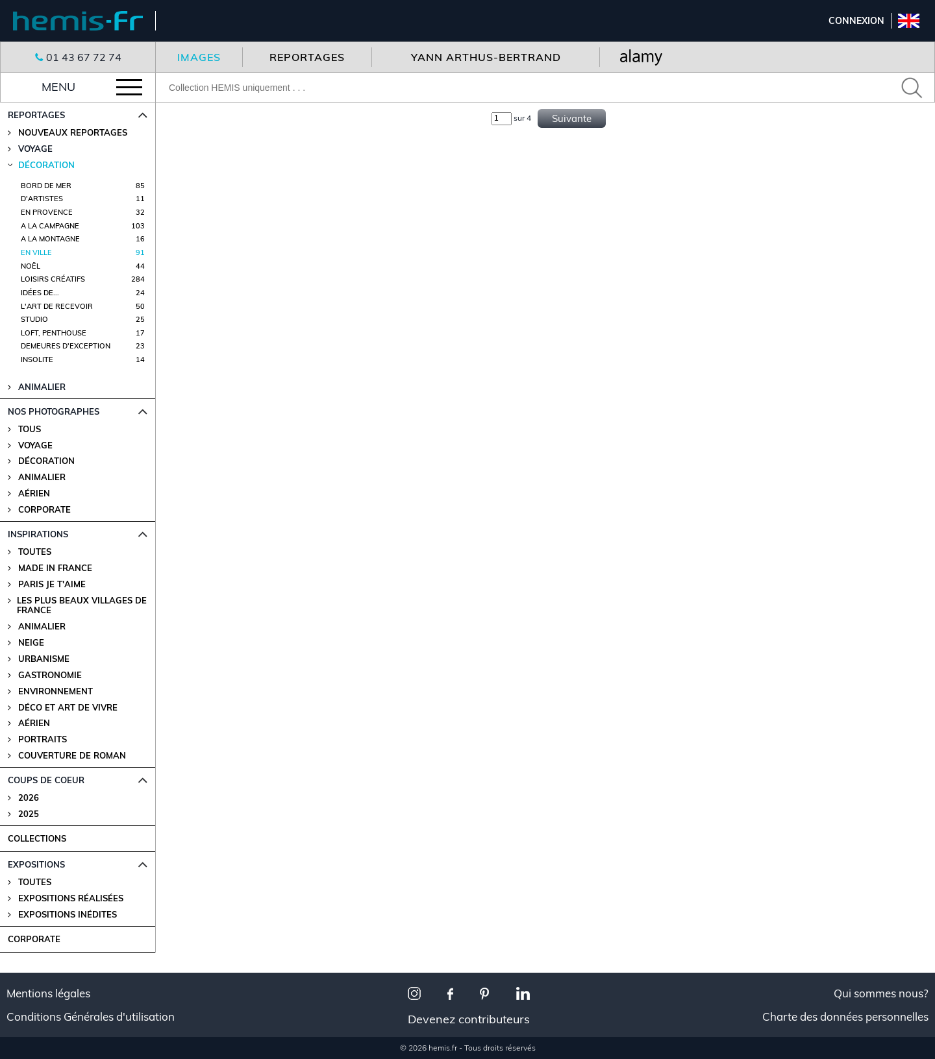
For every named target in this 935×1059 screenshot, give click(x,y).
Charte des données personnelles (845, 1016)
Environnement (55, 691)
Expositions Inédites (67, 914)
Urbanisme (43, 659)
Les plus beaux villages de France (82, 605)
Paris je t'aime (52, 584)
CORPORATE (34, 939)
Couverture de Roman (72, 756)
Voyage (35, 445)
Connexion (856, 21)
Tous (29, 429)
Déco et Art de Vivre (68, 707)
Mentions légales (48, 993)
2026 (28, 798)
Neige (31, 643)
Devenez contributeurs (469, 1019)
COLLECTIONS (37, 838)
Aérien (34, 493)
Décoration (46, 461)
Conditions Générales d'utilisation (90, 1016)
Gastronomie (50, 675)
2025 (28, 814)
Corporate (44, 510)
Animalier (42, 477)
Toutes (34, 552)
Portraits (42, 739)
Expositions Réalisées (70, 898)
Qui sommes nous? (881, 993)
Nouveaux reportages (72, 133)
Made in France (55, 568)
